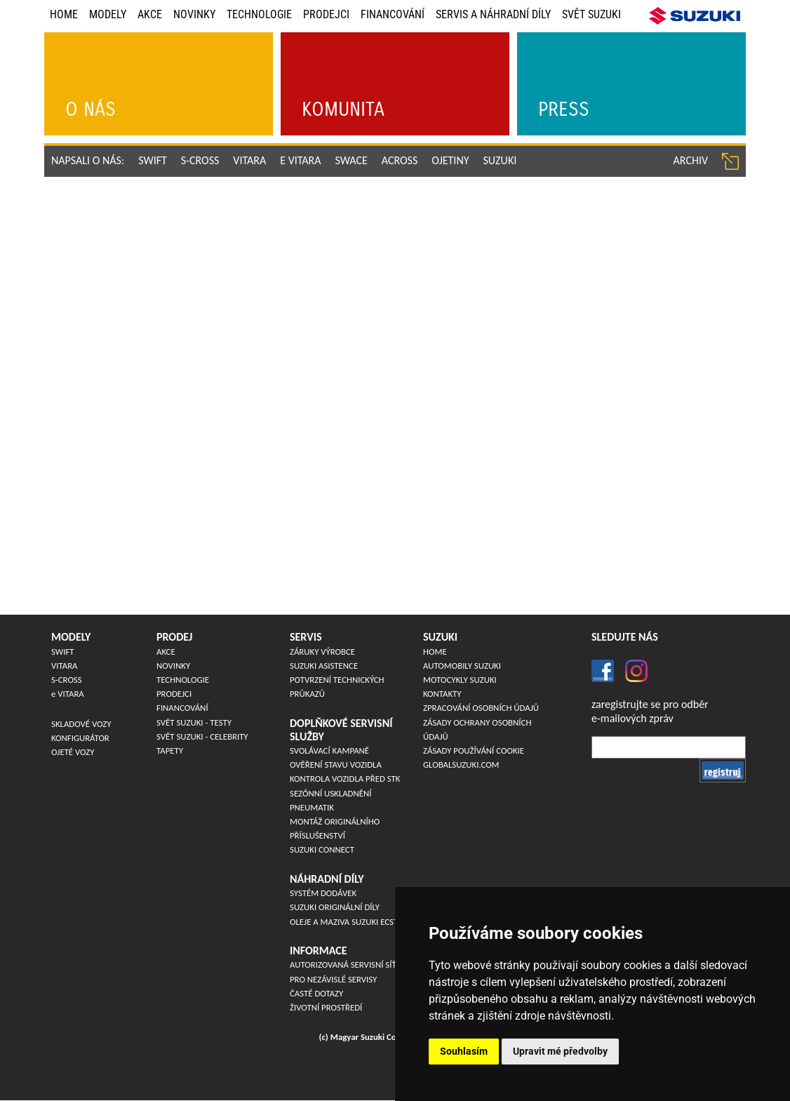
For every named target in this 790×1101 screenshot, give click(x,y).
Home (64, 14)
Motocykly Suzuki (460, 679)
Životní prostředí (326, 1007)
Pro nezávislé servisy (333, 979)
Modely (107, 14)
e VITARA (300, 160)
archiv (691, 160)
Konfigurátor (80, 738)
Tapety (169, 750)
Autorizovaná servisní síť (343, 964)
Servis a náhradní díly (493, 14)
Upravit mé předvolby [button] (560, 1051)
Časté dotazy (316, 993)
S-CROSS (200, 160)
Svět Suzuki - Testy (194, 722)
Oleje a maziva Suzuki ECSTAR (349, 921)
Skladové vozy (81, 724)
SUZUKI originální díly (335, 907)
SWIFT (152, 160)
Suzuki (500, 160)
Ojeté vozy (73, 752)
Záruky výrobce (322, 651)
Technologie (259, 14)
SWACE (351, 160)
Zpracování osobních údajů (481, 707)
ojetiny (450, 160)
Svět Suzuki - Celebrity (202, 736)
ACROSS (400, 160)
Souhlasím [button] (464, 1051)
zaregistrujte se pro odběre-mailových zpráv (650, 711)
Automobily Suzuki (462, 665)
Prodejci (326, 14)
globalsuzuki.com (461, 764)
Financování (392, 14)
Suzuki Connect (322, 849)
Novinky (194, 14)
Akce (150, 14)
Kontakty (442, 693)
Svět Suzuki (591, 14)
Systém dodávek (323, 893)
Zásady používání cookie (473, 750)
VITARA (249, 160)
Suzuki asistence (324, 665)
